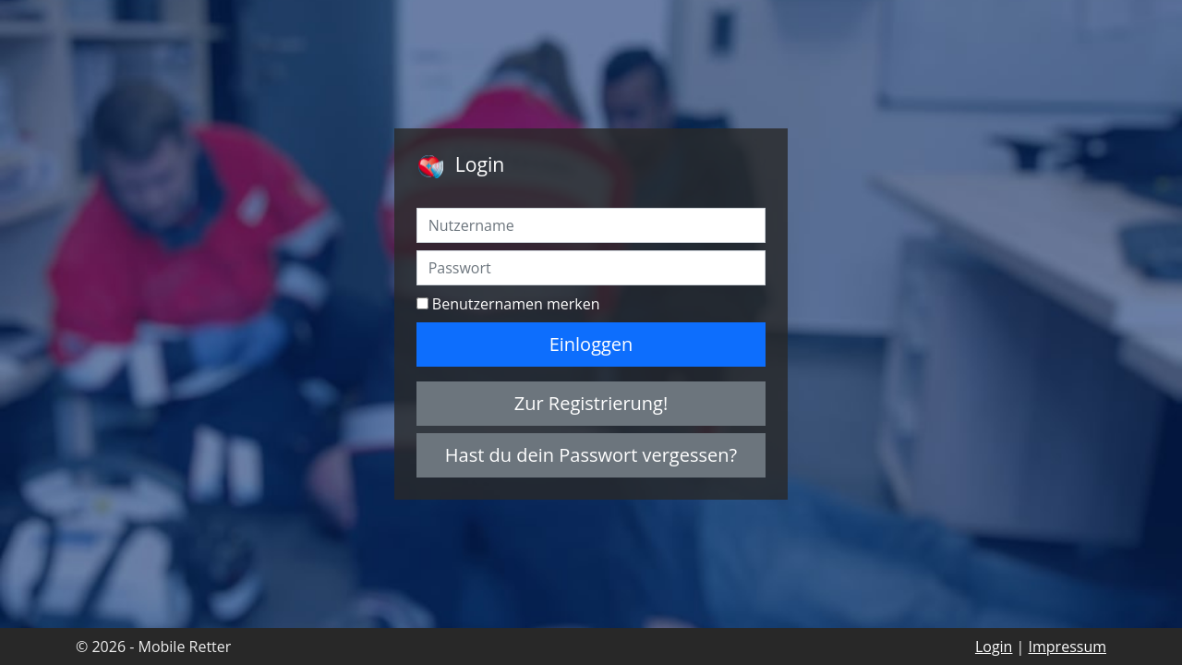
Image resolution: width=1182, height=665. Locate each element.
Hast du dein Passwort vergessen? (591, 454)
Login (994, 646)
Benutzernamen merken (516, 304)
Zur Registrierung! (591, 403)
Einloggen (591, 344)
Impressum (1067, 646)
